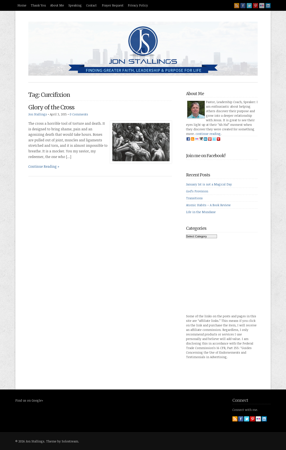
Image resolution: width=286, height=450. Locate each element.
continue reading (208, 134)
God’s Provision (197, 191)
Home (22, 5)
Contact (92, 5)
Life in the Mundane (201, 212)
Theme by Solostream (62, 441)
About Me (57, 5)
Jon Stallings (37, 114)
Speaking (75, 5)
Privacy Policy (138, 5)
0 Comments (79, 114)
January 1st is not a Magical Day (209, 184)
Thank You (38, 5)
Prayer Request (113, 5)
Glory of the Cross (51, 107)
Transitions (194, 198)
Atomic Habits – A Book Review (208, 205)
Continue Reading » (43, 166)
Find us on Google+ (29, 400)
